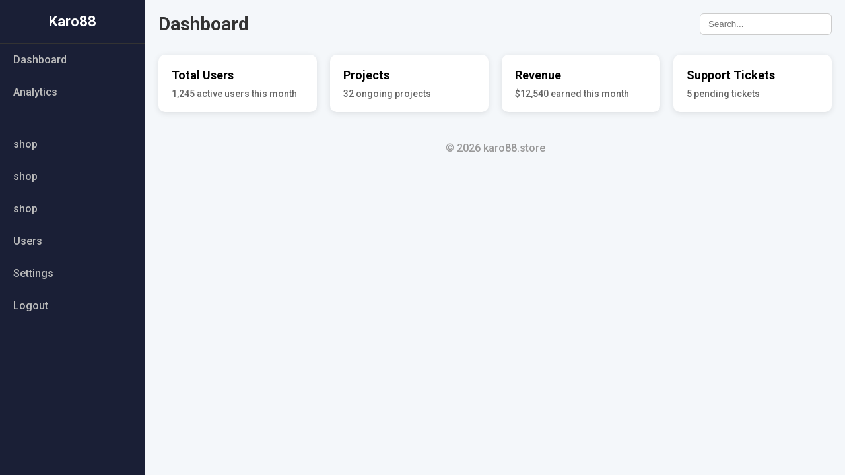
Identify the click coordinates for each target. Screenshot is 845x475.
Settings (33, 273)
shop (25, 144)
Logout (30, 306)
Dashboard (40, 59)
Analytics (35, 92)
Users (27, 241)
